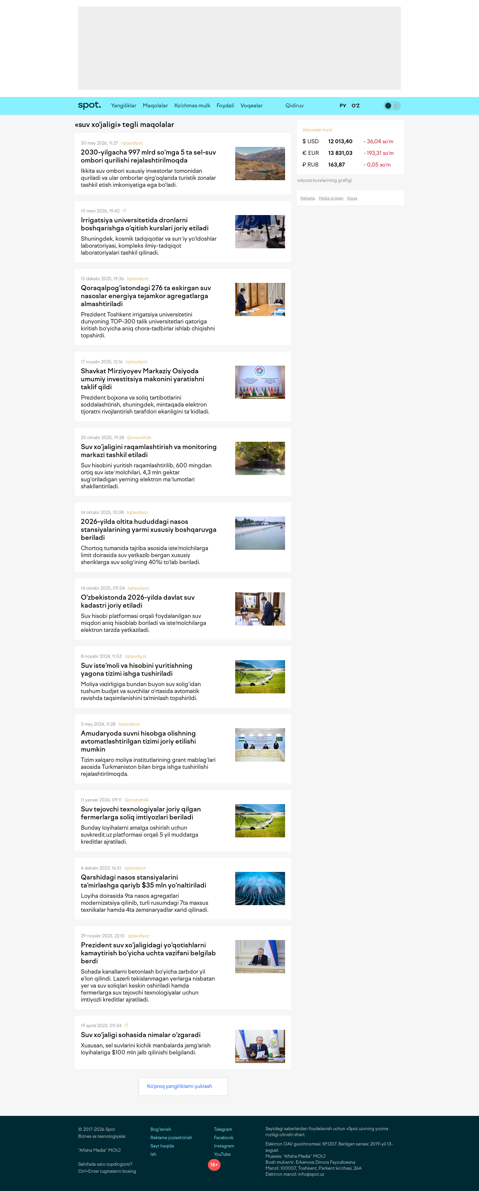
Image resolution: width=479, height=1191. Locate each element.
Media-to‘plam (331, 198)
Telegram (220, 1129)
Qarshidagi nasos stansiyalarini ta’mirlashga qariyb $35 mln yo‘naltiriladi (143, 881)
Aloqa (352, 198)
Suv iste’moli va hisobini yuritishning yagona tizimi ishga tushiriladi (137, 669)
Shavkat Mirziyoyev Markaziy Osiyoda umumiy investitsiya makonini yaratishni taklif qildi (142, 379)
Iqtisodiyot (132, 143)
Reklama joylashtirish (171, 1137)
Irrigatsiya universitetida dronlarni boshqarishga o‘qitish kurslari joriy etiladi (145, 224)
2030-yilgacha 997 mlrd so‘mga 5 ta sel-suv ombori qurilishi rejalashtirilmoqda (148, 156)
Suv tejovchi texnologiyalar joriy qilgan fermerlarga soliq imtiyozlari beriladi (141, 813)
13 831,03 (340, 153)
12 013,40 (340, 141)
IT (124, 210)
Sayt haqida (162, 1145)
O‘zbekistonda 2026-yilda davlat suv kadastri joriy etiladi (138, 601)
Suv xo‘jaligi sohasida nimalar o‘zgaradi (141, 1035)
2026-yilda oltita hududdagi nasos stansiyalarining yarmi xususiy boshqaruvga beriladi (149, 529)
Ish (153, 1154)
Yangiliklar (123, 105)
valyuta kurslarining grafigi (326, 180)
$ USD (310, 141)
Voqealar (251, 105)
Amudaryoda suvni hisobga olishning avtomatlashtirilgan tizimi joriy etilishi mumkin (138, 741)
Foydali (225, 105)
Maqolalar (155, 105)
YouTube (219, 1154)
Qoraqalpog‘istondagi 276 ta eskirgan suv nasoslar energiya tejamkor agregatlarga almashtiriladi (146, 296)
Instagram (221, 1145)
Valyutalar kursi (317, 129)
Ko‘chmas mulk (192, 105)
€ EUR (310, 153)
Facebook (221, 1137)
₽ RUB (310, 165)
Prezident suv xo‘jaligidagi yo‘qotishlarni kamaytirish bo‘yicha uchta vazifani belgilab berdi (148, 953)
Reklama (307, 198)
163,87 (336, 165)
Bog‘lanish (160, 1129)
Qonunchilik (139, 437)
